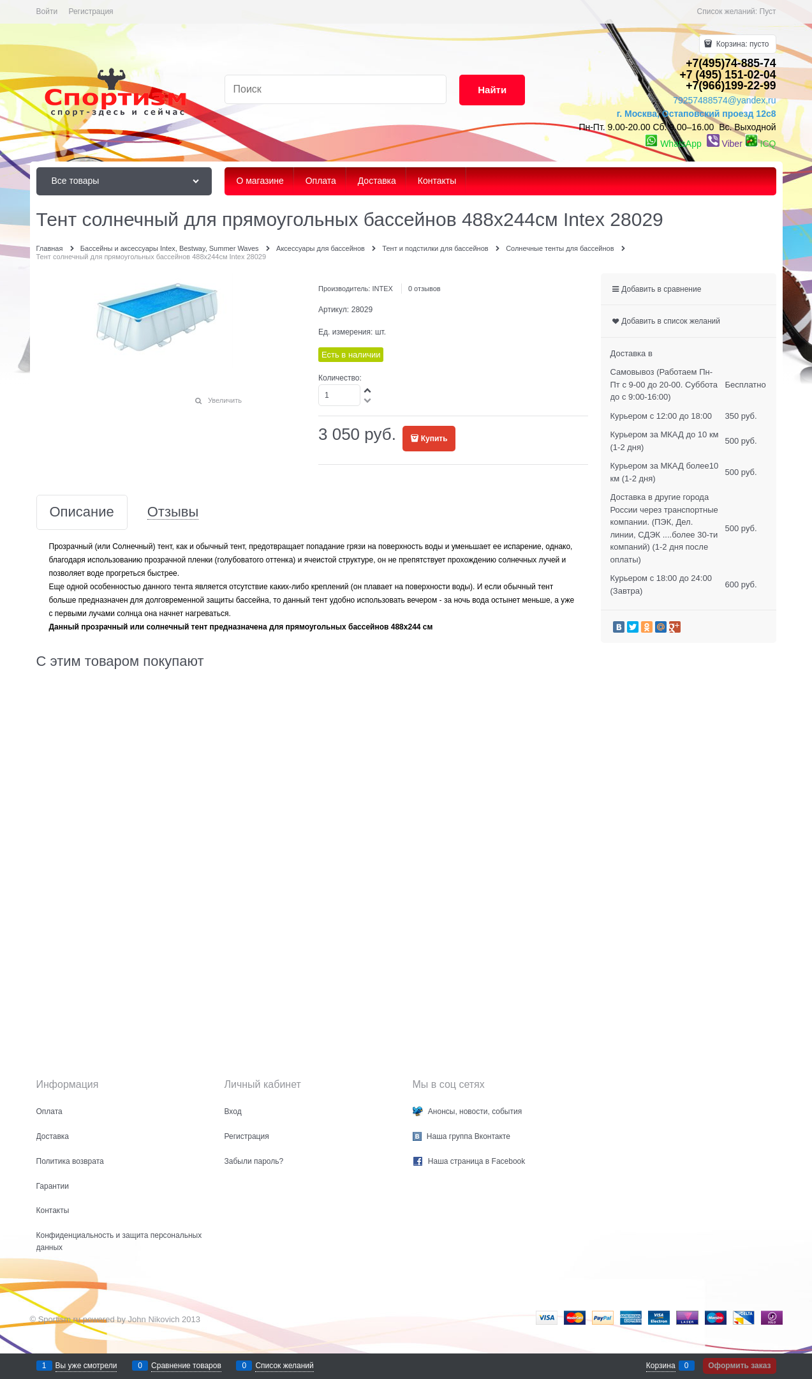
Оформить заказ (739, 1365)
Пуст (768, 11)
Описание (82, 512)
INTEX (382, 288)
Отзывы (173, 512)
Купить (434, 438)
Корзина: (741, 44)
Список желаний (284, 1365)
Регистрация (90, 11)
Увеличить (225, 400)
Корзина (660, 1365)
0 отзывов (424, 288)
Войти (47, 11)
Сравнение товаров (186, 1365)
